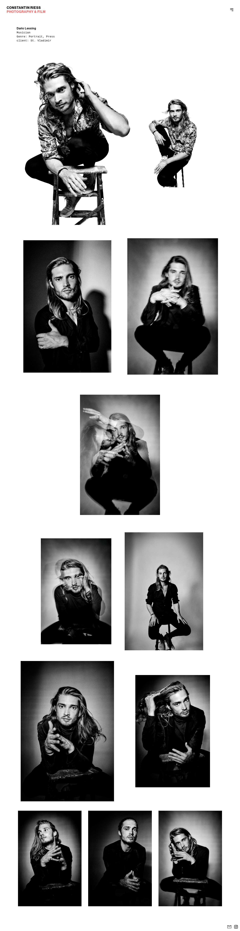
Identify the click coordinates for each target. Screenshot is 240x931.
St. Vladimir (40, 40)
